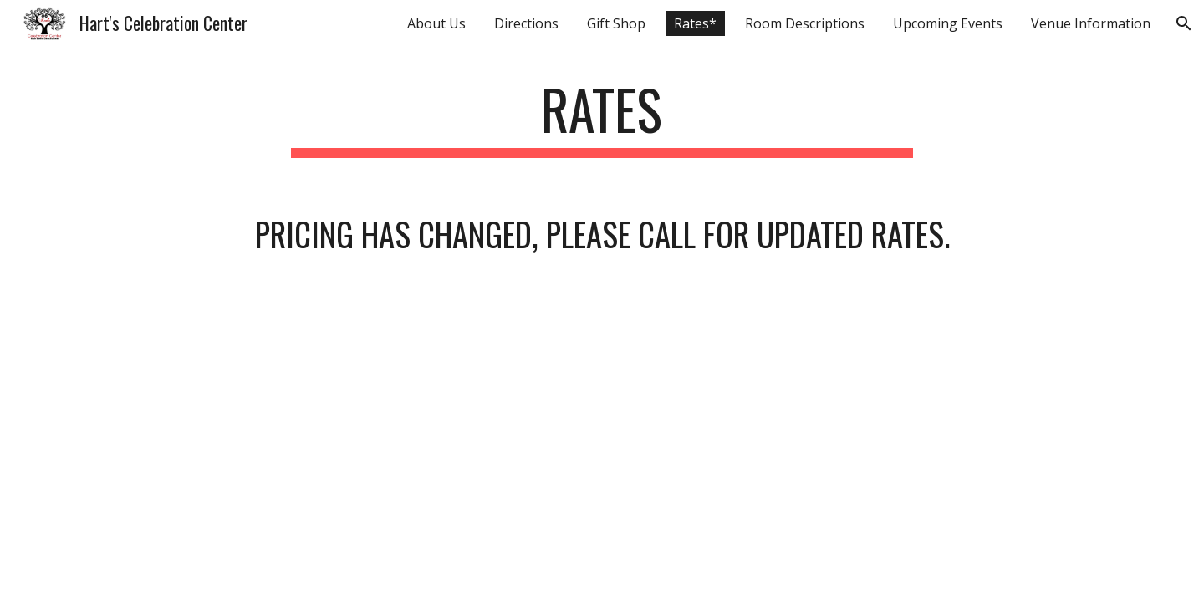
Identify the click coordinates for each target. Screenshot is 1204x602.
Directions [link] (526, 23)
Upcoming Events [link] (947, 23)
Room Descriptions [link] (805, 23)
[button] (1184, 23)
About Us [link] (436, 23)
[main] (602, 117)
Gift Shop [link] (616, 23)
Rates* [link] (695, 23)
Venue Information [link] (1090, 23)
